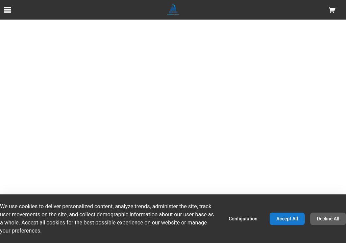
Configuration (243, 218)
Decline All (328, 218)
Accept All (287, 218)
